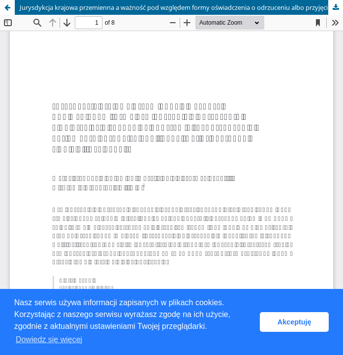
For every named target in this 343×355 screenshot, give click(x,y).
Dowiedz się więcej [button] (49, 339)
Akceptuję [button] (295, 322)
